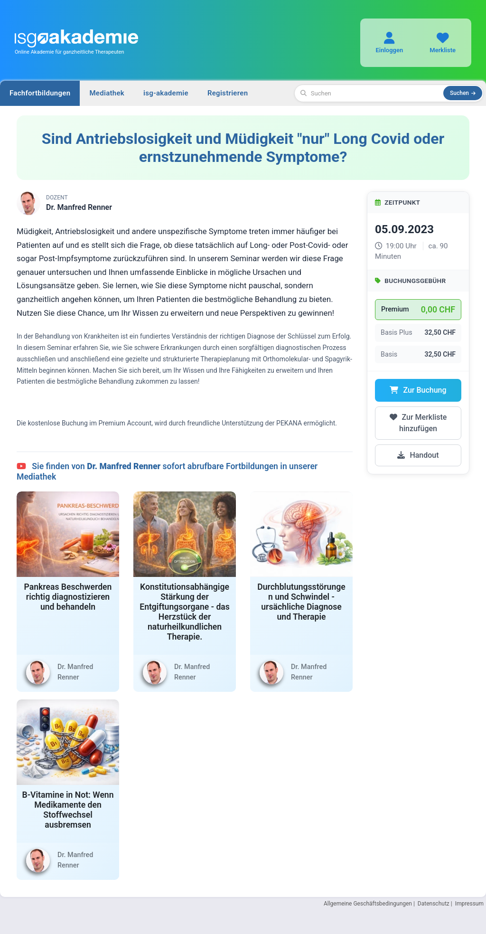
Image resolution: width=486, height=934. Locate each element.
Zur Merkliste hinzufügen (418, 423)
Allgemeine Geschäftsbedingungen (368, 903)
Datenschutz (433, 903)
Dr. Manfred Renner (79, 207)
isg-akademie (165, 93)
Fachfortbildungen (39, 93)
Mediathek (106, 93)
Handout (418, 455)
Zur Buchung (418, 390)
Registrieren (227, 93)
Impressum (469, 903)
